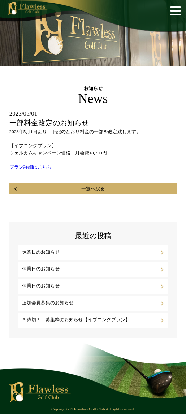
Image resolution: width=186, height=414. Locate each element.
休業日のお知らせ (41, 252)
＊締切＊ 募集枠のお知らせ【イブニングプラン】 (76, 319)
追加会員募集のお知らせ (48, 302)
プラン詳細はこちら (30, 167)
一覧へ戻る (93, 188)
